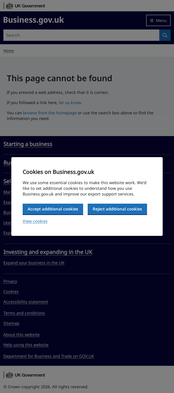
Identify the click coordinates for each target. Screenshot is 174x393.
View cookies (35, 221)
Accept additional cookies (53, 209)
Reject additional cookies (117, 209)
